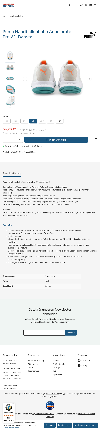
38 (7, 121)
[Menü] (95, 5)
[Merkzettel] (81, 5)
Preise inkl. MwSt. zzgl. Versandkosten (19, 133)
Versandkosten (52, 393)
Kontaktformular (9, 388)
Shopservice (33, 355)
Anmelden (71, 332)
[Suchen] (70, 5)
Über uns (56, 360)
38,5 (15, 121)
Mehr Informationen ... (12, 428)
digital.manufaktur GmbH (43, 413)
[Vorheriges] (25, 79)
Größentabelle (59, 364)
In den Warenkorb (56, 139)
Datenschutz (33, 371)
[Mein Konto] (86, 5)
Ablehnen (50, 425)
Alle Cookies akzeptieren (85, 425)
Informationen (59, 355)
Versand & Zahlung (36, 360)
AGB (54, 371)
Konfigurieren (64, 425)
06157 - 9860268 (11, 368)
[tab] (12, 173)
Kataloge (57, 367)
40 (33, 121)
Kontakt (31, 367)
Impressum (57, 374)
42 (60, 121)
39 (24, 121)
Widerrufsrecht (34, 364)
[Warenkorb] (90, 5)
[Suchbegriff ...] (48, 5)
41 (51, 121)
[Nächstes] (89, 79)
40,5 (42, 121)
